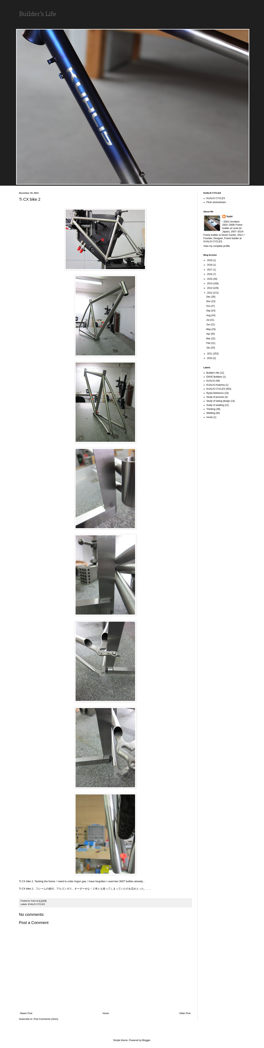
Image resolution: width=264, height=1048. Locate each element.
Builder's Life (37, 13)
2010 (210, 358)
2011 (210, 353)
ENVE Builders (214, 376)
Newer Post (26, 1013)
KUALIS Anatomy (215, 385)
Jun (208, 324)
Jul (208, 320)
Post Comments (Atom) (46, 1019)
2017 (210, 269)
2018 (210, 264)
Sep (208, 310)
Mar (208, 338)
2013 (210, 288)
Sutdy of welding (215, 405)
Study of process (215, 397)
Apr (208, 333)
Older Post (185, 1013)
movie (209, 417)
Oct (208, 306)
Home (106, 1013)
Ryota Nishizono (215, 393)
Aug (208, 315)
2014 (210, 283)
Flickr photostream (216, 202)
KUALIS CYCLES (36, 904)
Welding (210, 413)
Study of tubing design (218, 401)
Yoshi (229, 216)
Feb (208, 343)
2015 (210, 279)
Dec (208, 296)
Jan (208, 347)
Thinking (210, 409)
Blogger (146, 1040)
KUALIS (210, 380)
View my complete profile (217, 246)
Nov (208, 301)
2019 (210, 260)
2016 (210, 274)
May (208, 329)
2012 (210, 292)
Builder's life (212, 372)
